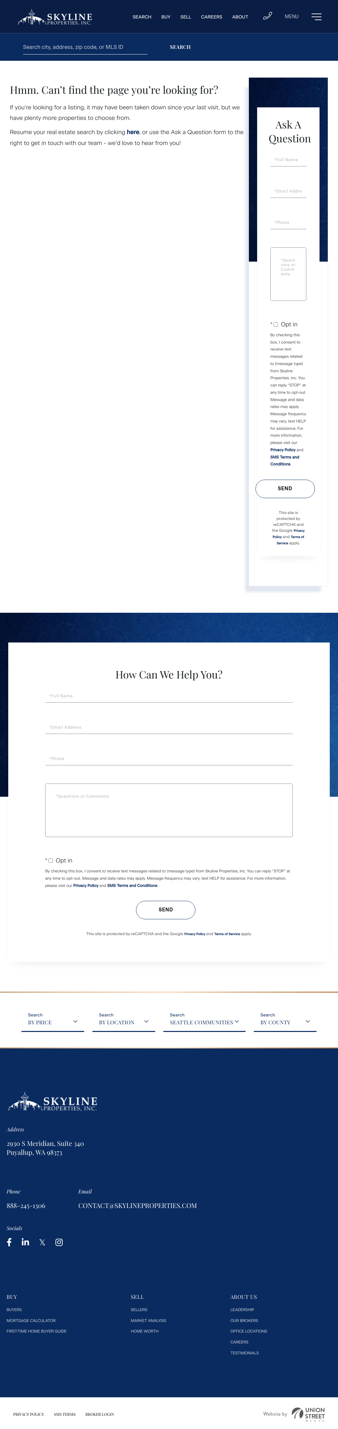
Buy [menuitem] (166, 17)
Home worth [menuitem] (144, 1331)
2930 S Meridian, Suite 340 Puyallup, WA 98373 (45, 1148)
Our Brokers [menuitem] (244, 1320)
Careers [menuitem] (211, 17)
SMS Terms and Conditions (132, 885)
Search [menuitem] (142, 17)
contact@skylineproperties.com (137, 1205)
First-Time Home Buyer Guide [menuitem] (37, 1331)
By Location (116, 1022)
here (133, 132)
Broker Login (99, 1414)
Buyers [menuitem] (14, 1309)
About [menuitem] (240, 17)
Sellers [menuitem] (139, 1309)
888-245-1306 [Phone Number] (26, 1205)
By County (275, 1022)
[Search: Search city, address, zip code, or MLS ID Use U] (85, 47)
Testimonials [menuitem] (244, 1353)
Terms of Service (227, 934)
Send (285, 489)
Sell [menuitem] (185, 17)
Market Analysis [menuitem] (148, 1320)
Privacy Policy (282, 450)
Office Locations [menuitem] (248, 1331)
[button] (180, 47)
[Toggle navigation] (303, 17)
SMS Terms (65, 1414)
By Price (40, 1022)
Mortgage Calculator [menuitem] (31, 1320)
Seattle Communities (201, 1022)
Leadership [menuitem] (242, 1309)
